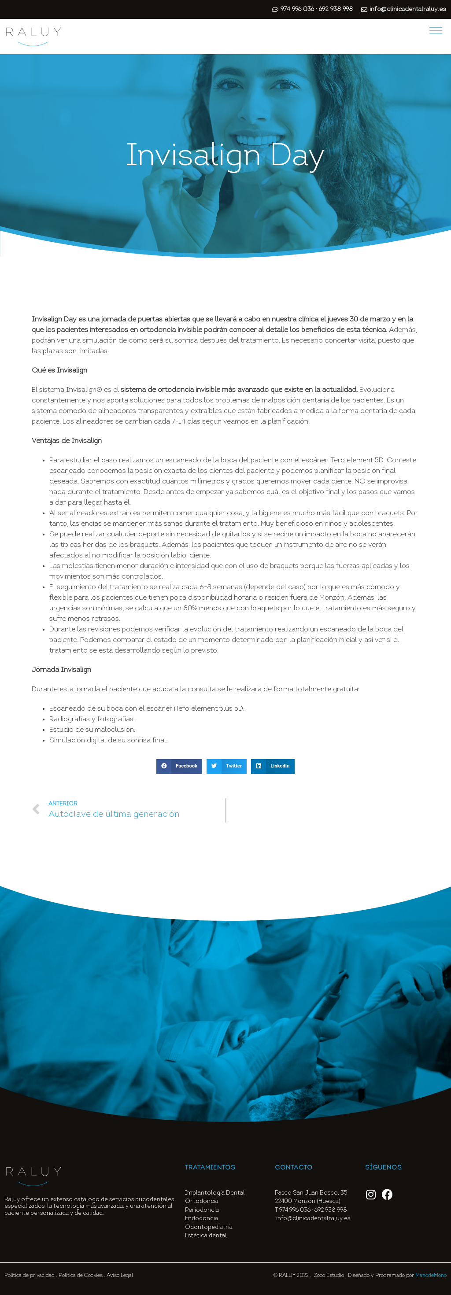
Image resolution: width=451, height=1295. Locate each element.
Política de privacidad (29, 1275)
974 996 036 (295, 1210)
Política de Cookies (81, 1275)
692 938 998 (331, 1210)
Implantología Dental (215, 1193)
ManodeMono (431, 1275)
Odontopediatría (209, 1227)
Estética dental (206, 1236)
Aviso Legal (120, 1275)
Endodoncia (201, 1218)
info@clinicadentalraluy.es (313, 1218)
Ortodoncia (201, 1201)
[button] (179, 766)
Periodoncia (202, 1210)
